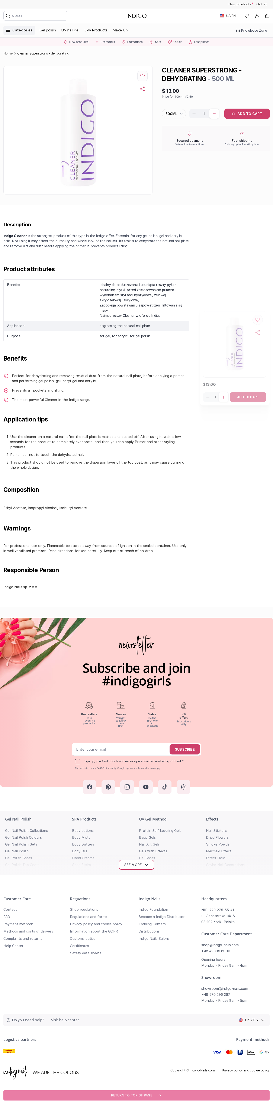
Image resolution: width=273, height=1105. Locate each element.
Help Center (13, 946)
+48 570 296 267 (215, 994)
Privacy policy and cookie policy (96, 924)
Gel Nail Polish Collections (26, 830)
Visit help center (65, 1020)
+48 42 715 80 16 (215, 951)
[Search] (8, 16)
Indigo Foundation (153, 909)
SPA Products (95, 30)
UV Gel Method (153, 819)
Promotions (135, 42)
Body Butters (83, 844)
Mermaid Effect (218, 851)
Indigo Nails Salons (154, 938)
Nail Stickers (216, 830)
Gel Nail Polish (18, 819)
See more (136, 865)
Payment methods (18, 924)
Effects (212, 819)
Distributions (149, 931)
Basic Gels (147, 837)
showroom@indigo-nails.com (224, 988)
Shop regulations (84, 909)
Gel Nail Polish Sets (21, 844)
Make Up (120, 30)
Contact (10, 909)
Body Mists (81, 837)
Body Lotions (83, 830)
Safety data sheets (85, 953)
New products (239, 4)
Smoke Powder (218, 844)
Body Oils (79, 851)
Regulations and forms (88, 917)
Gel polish (47, 30)
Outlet (261, 4)
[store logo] (136, 16)
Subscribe (185, 749)
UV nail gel (70, 30)
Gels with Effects (153, 851)
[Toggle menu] (19, 30)
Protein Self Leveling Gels (160, 830)
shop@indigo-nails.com (220, 945)
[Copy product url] (142, 89)
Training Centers (152, 924)
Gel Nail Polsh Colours (23, 837)
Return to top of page (136, 1095)
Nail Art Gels (149, 844)
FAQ (6, 917)
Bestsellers (108, 42)
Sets (158, 42)
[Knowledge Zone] (252, 30)
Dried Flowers (217, 837)
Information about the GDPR (94, 931)
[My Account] (257, 16)
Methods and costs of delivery (28, 931)
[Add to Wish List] (142, 76)
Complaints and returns (22, 938)
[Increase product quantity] (214, 114)
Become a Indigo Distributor (162, 917)
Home (8, 53)
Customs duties (82, 938)
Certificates (79, 946)
